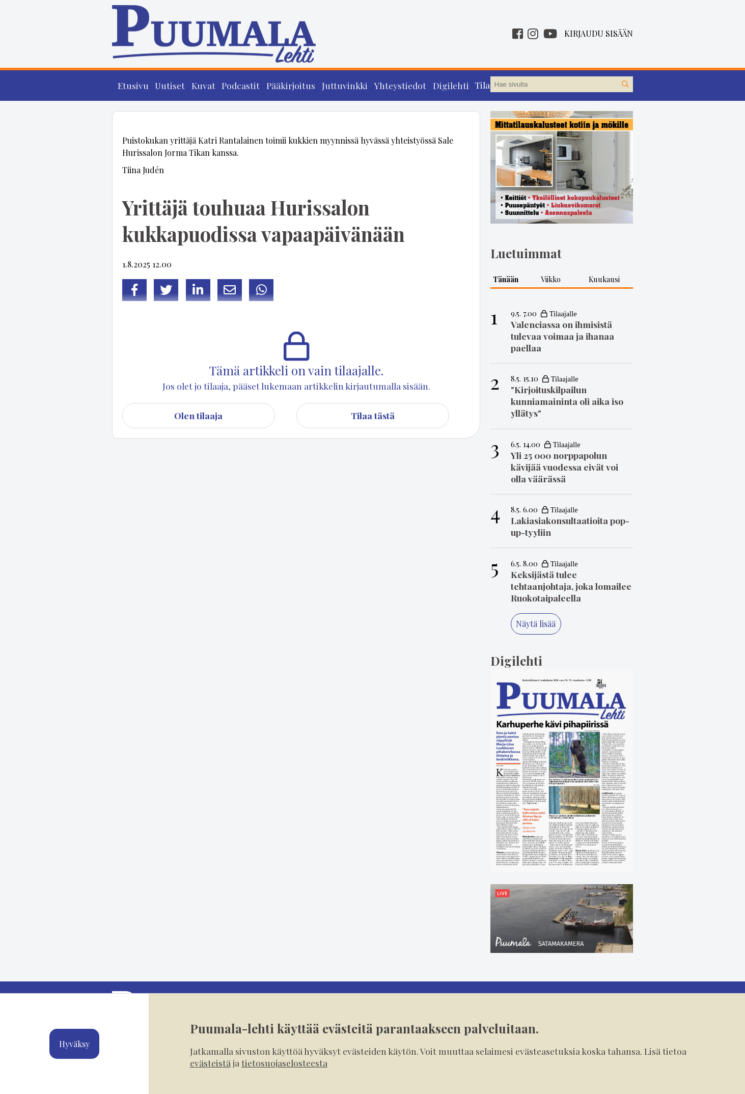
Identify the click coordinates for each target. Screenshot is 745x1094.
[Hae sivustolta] (624, 84)
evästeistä (210, 1063)
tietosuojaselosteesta (284, 1063)
